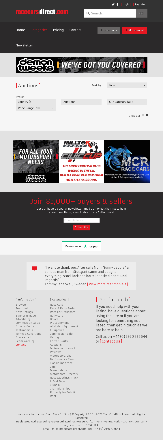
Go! (141, 13)
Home (20, 30)
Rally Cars (56, 315)
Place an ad (135, 30)
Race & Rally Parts (62, 308)
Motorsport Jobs (60, 355)
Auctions (56, 344)
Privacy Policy (25, 326)
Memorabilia (58, 370)
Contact (75, 30)
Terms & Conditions (28, 333)
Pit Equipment (59, 322)
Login (126, 4)
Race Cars (56, 304)
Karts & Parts (59, 341)
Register (140, 4)
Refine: (20, 97)
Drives (54, 319)
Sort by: (97, 85)
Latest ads (109, 30)
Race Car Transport (62, 312)
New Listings (24, 312)
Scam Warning (25, 341)
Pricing (58, 30)
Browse (21, 304)
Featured (22, 308)
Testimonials (24, 330)
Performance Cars (62, 359)
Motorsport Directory (64, 374)
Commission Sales (28, 322)
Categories (39, 30)
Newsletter (24, 45)
